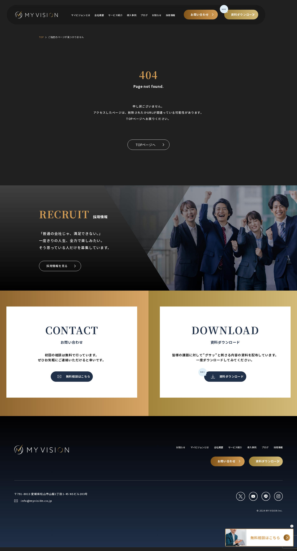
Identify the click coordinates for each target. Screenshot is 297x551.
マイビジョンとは (92, 15)
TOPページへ (145, 145)
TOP (41, 37)
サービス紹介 (130, 15)
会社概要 (112, 15)
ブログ (160, 15)
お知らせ (173, 15)
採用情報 (188, 15)
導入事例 (147, 15)
